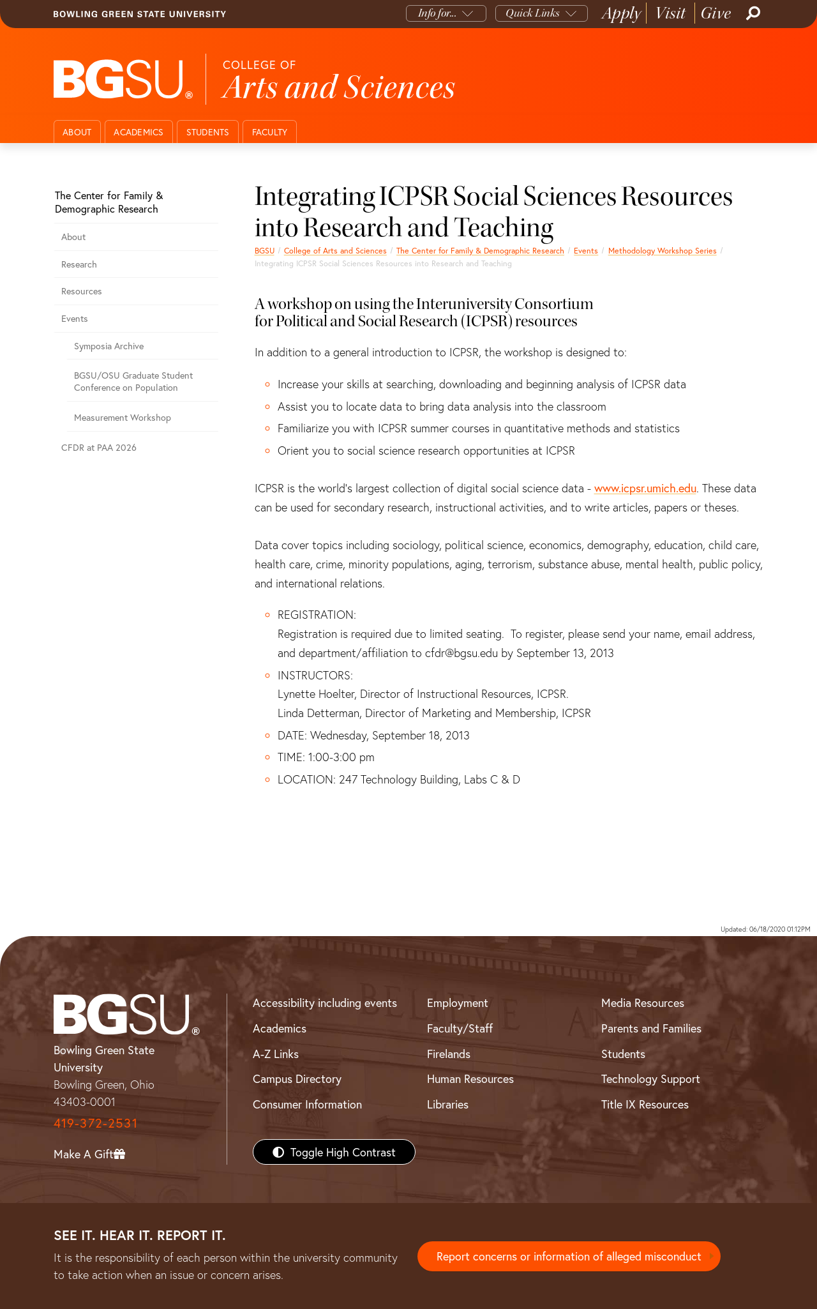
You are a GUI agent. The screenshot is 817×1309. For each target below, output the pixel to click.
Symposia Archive (109, 346)
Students (208, 132)
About (77, 132)
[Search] (752, 13)
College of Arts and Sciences (335, 250)
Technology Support (650, 1078)
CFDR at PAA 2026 (99, 447)
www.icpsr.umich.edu (645, 488)
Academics (138, 132)
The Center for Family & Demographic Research (480, 250)
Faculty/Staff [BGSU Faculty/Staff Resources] (460, 1028)
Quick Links (533, 13)
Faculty (270, 132)
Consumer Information (307, 1104)
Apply (621, 13)
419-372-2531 (96, 1122)
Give (715, 13)
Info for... (437, 13)
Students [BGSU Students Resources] (623, 1053)
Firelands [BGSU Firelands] (448, 1053)
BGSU (264, 250)
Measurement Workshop (122, 417)
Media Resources (642, 1002)
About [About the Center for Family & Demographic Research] (73, 237)
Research (79, 264)
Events (586, 250)
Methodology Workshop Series (662, 250)
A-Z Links (276, 1053)
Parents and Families (651, 1028)
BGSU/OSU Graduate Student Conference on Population (133, 381)
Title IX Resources (645, 1104)
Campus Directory (297, 1078)
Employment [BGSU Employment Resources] (457, 1002)
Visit (670, 13)
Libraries (447, 1104)
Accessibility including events (325, 1002)
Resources (81, 291)
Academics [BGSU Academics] (279, 1028)
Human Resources (470, 1078)
